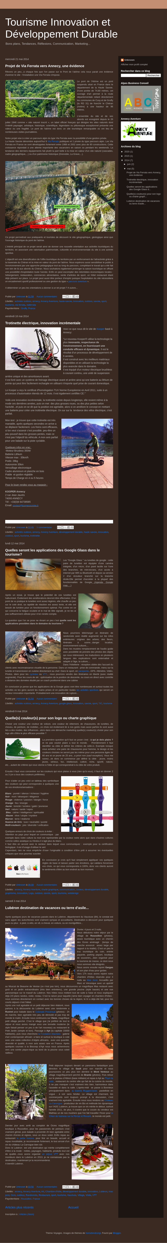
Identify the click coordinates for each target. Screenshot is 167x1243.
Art (42, 1191)
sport (103, 301)
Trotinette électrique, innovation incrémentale (42, 323)
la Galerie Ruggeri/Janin (84, 1090)
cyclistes (34, 674)
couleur (79, 889)
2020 (127, 151)
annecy (35, 301)
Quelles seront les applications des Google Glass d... (141, 188)
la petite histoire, (25, 1138)
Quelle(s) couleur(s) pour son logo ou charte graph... (143, 195)
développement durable (71, 532)
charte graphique (49, 889)
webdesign (73, 893)
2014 (127, 160)
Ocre (13, 1195)
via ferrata (20, 305)
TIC (100, 703)
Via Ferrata (53, 141)
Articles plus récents (19, 1207)
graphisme (10, 893)
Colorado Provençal (45, 1011)
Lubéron (103, 1191)
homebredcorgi (93, 1233)
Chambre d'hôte (53, 1191)
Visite (88, 1195)
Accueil (73, 1207)
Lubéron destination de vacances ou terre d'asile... (47, 908)
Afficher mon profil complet (134, 64)
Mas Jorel (92, 980)
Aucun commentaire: (47, 296)
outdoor (88, 301)
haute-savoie (65, 301)
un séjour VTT (50, 1154)
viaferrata (31, 305)
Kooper (101, 329)
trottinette (35, 535)
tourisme (9, 305)
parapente (83, 671)
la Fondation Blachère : (50, 1034)
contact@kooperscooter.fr (25, 505)
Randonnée (31, 1195)
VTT (45, 674)
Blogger (117, 1233)
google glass (65, 703)
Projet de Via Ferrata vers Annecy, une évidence (44, 66)
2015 (127, 156)
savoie (97, 301)
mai (129, 168)
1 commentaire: (45, 527)
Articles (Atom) (26, 1214)
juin (129, 164)
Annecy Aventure (49, 301)
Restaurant (44, 1195)
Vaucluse (71, 1195)
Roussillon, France (30, 1198)
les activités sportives (87, 690)
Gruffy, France (28, 308)
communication (67, 889)
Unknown (129, 60)
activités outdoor (23, 301)
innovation (78, 301)
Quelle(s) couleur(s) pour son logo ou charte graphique (50, 718)
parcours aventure (78, 281)
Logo (31, 893)
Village (81, 1195)
